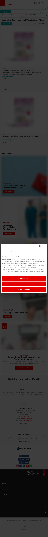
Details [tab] (24, 251)
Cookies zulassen (24, 278)
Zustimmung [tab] (8, 251)
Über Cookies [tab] (39, 251)
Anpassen (24, 284)
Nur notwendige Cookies (24, 289)
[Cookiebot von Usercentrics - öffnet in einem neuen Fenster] (39, 246)
